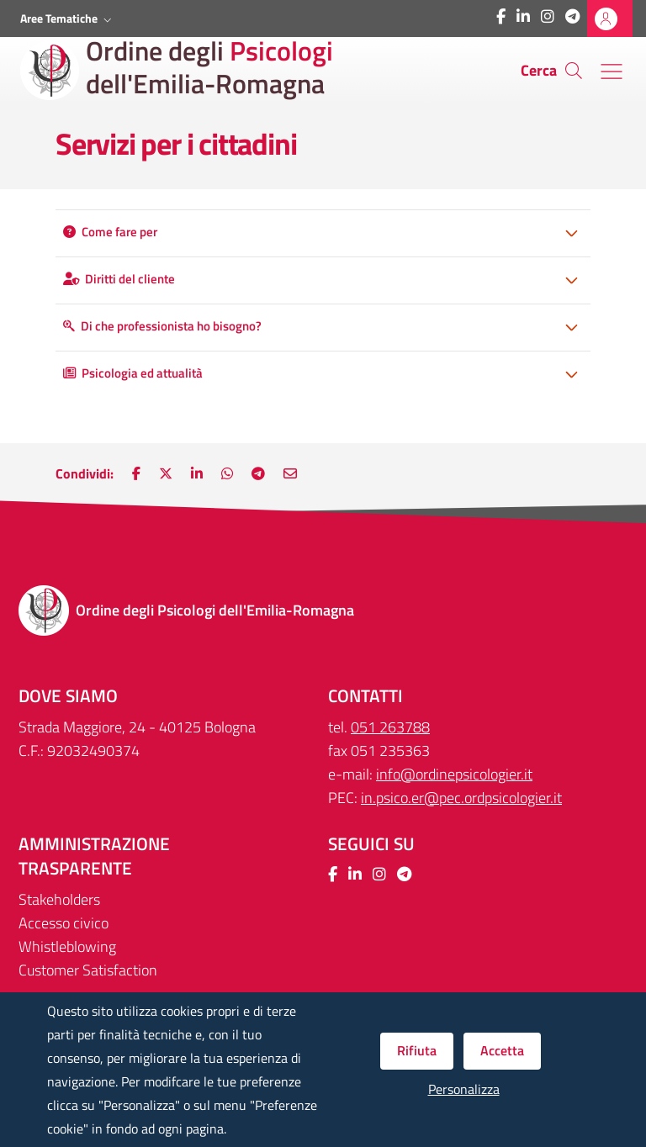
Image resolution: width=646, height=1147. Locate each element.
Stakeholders (59, 899)
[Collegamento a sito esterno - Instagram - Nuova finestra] (547, 16)
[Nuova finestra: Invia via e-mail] (290, 473)
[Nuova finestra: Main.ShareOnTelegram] (258, 473)
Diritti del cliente (119, 278)
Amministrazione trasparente (94, 856)
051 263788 (390, 727)
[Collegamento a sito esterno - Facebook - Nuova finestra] (501, 16)
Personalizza (464, 1089)
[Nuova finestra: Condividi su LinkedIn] (197, 473)
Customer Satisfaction (88, 970)
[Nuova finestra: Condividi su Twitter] (165, 473)
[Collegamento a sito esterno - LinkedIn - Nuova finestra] (523, 16)
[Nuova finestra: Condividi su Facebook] (136, 473)
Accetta (502, 1050)
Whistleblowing (67, 946)
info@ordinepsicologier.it (454, 774)
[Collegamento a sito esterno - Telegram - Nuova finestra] (572, 16)
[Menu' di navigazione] (611, 71)
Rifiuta (417, 1050)
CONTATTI (365, 696)
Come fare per (110, 231)
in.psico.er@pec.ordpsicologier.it (461, 797)
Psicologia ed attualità (133, 373)
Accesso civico (64, 923)
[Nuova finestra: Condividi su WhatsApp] (227, 473)
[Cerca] (574, 71)
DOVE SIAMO (68, 696)
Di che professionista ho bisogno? (162, 326)
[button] (67, 18)
